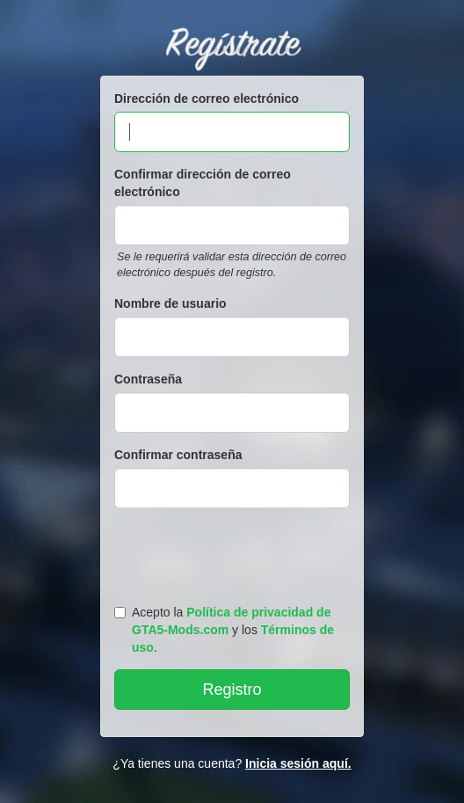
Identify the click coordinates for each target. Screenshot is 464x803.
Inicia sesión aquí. (298, 763)
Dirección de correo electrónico (206, 98)
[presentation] (234, 552)
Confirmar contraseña (178, 455)
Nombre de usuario (170, 303)
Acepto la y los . (224, 629)
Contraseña (148, 379)
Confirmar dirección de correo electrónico (202, 183)
